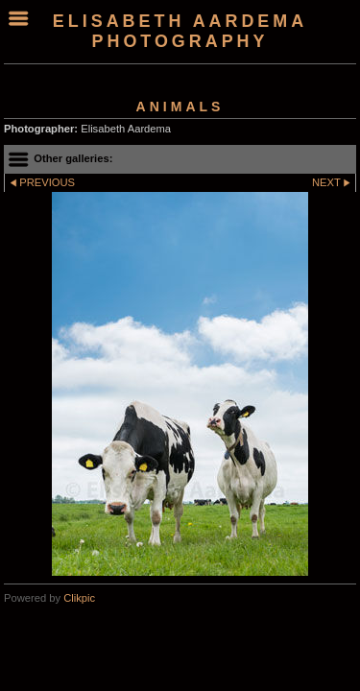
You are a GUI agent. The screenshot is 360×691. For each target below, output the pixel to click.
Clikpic (79, 598)
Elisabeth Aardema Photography (180, 31)
